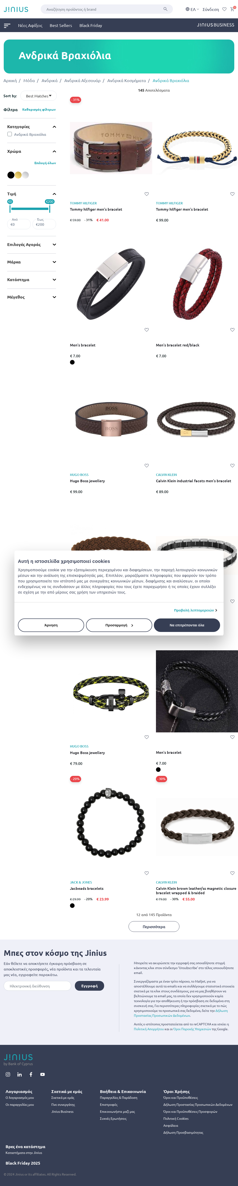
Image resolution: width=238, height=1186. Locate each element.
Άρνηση (51, 625)
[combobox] (107, 9)
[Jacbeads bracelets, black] (72, 905)
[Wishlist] (224, 9)
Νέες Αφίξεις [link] (30, 25)
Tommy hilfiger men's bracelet (96, 209)
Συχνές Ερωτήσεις (113, 1118)
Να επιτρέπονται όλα (187, 625)
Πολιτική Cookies (175, 1118)
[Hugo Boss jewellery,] (72, 498)
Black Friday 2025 (23, 1163)
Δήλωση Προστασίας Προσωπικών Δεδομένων (197, 1104)
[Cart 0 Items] (232, 9)
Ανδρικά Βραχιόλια (171, 80)
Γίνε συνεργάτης (63, 1104)
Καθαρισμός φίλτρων (39, 109)
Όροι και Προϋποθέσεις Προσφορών (190, 1111)
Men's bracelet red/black (177, 345)
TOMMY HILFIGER (83, 203)
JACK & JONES (81, 882)
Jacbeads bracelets (86, 888)
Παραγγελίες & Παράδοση (118, 1097)
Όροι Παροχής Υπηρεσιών (192, 1029)
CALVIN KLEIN (166, 475)
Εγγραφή (89, 985)
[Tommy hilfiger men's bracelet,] (72, 226)
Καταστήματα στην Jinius (24, 1152)
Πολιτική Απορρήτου (149, 1029)
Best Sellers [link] (61, 25)
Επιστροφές (108, 1104)
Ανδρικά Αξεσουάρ (82, 80)
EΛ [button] (192, 9)
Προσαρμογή (119, 625)
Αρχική (10, 80)
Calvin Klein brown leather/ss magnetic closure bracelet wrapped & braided (196, 890)
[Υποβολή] (165, 9)
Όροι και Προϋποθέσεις (180, 1097)
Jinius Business (62, 1111)
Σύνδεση (211, 9)
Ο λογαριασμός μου (20, 1097)
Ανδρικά (50, 80)
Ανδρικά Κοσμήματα (126, 80)
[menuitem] (11, 25)
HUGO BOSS (79, 475)
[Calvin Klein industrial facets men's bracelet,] (158, 498)
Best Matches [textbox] (37, 95)
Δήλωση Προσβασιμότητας (183, 1132)
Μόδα (29, 80)
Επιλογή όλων (45, 163)
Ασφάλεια (170, 1125)
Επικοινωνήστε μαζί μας (117, 1111)
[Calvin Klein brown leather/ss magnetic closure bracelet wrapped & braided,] (158, 905)
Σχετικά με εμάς (62, 1097)
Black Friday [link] (90, 25)
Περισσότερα (154, 926)
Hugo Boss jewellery (87, 480)
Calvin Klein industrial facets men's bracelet (193, 480)
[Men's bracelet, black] (72, 362)
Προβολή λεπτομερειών (194, 610)
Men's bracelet (83, 345)
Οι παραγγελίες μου (20, 1104)
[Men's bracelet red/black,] (158, 362)
